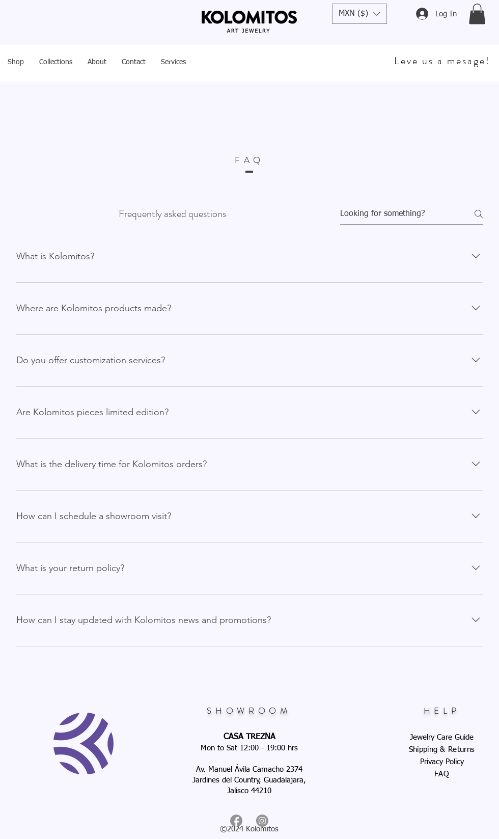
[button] (359, 14)
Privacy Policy (442, 762)
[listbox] (359, 14)
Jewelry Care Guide (442, 737)
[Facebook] (236, 821)
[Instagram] (262, 821)
